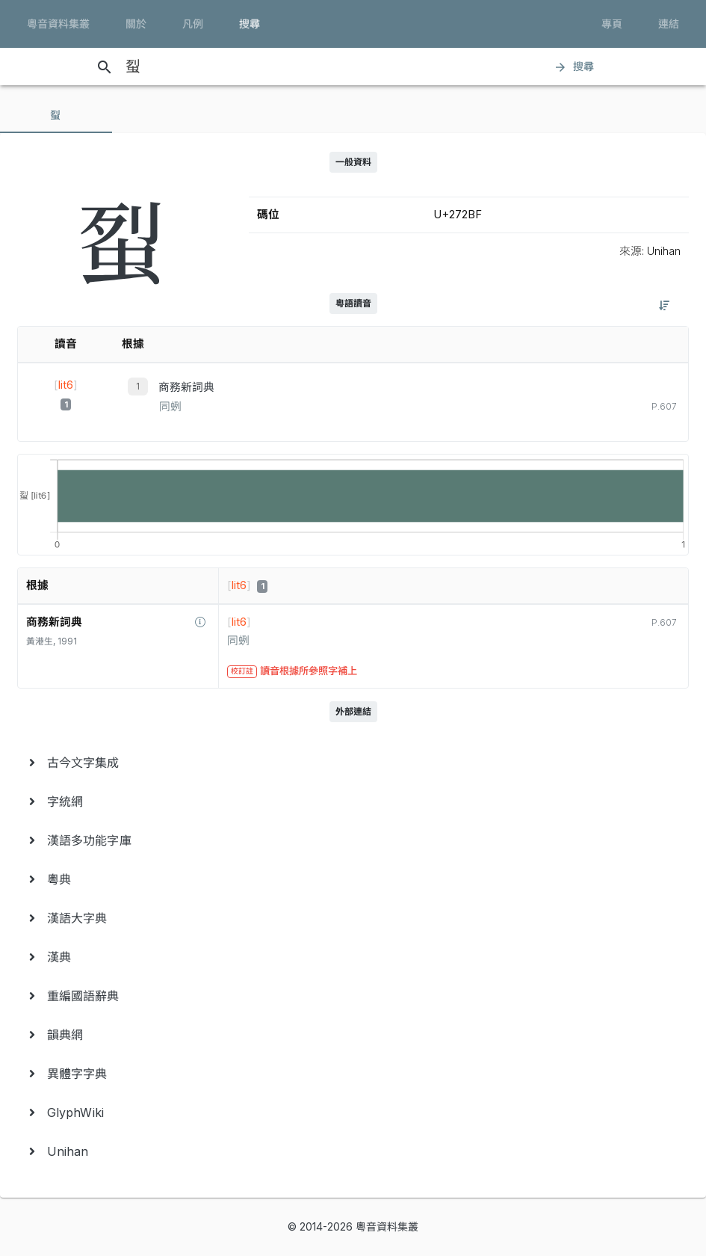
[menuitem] (353, 762)
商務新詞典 (186, 387)
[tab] (56, 115)
